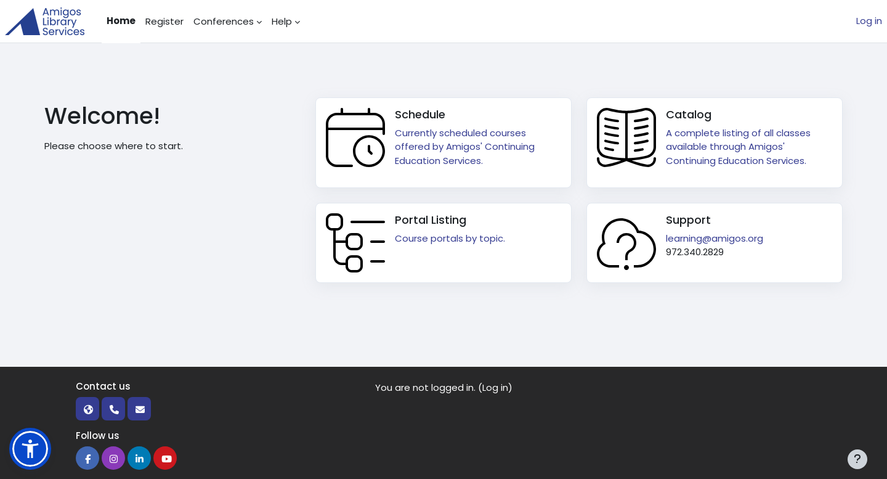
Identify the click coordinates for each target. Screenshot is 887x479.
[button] (30, 449)
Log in (869, 20)
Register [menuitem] (164, 21)
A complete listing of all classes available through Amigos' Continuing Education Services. (738, 146)
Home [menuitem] (121, 20)
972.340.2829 (695, 251)
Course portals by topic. (450, 238)
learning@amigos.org (714, 238)
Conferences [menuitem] (223, 21)
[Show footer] (857, 459)
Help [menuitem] (282, 21)
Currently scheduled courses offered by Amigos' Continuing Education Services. (465, 146)
